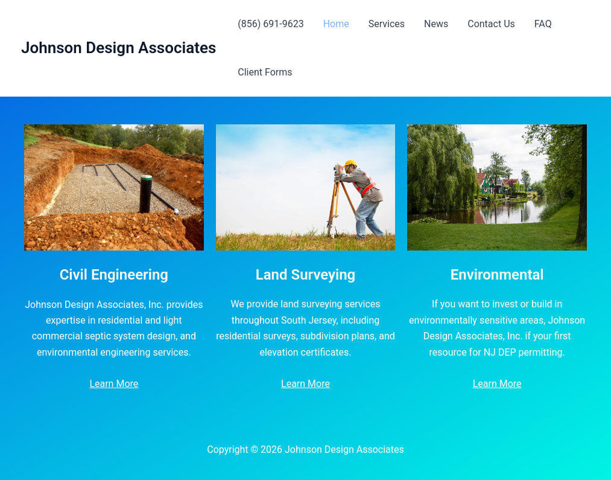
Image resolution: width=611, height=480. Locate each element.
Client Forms (265, 72)
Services (387, 24)
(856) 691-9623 (270, 24)
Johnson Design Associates (118, 48)
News (436, 24)
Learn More (113, 383)
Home (336, 24)
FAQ (543, 24)
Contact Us (491, 24)
